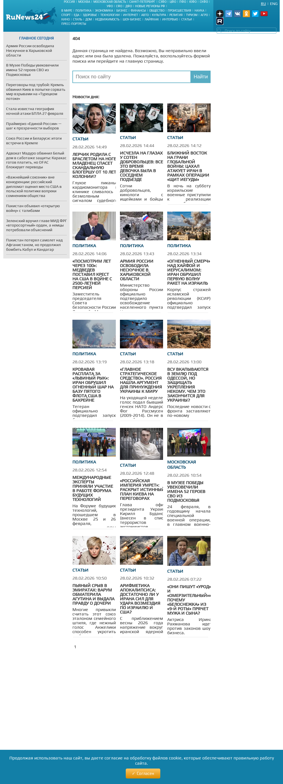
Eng (273, 3)
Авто (145, 15)
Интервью (170, 19)
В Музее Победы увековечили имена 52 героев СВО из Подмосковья (186, 491)
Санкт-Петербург (142, 1)
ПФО (182, 1)
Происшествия (179, 10)
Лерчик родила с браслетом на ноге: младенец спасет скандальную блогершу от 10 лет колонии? (94, 165)
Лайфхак (152, 19)
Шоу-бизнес (132, 19)
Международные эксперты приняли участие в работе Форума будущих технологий (92, 488)
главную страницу (144, 61)
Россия (69, 1)
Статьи (186, 19)
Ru (263, 3)
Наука (199, 10)
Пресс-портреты (73, 23)
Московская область (109, 1)
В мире (66, 10)
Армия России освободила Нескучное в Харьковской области (136, 269)
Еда (76, 15)
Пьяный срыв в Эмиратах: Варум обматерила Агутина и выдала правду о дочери (93, 594)
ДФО (128, 6)
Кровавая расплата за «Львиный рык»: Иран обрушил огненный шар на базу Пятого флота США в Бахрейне (93, 385)
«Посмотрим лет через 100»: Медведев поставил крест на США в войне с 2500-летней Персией (92, 274)
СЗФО (162, 1)
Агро (204, 15)
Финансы (138, 10)
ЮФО (192, 1)
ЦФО (173, 1)
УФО (110, 6)
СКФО (204, 1)
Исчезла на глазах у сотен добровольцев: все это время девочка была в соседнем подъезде (141, 166)
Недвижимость (107, 19)
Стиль (77, 19)
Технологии (110, 15)
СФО (119, 6)
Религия (176, 15)
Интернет (130, 15)
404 (76, 38)
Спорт (65, 15)
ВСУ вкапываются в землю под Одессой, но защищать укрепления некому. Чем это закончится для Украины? (187, 385)
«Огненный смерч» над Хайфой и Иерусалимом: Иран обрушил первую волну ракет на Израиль (188, 272)
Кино (65, 19)
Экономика (104, 10)
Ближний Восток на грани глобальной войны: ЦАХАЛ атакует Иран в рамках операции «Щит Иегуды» (188, 166)
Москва (84, 1)
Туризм (191, 15)
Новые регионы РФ (150, 6)
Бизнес (121, 10)
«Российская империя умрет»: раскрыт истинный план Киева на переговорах (142, 489)
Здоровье (90, 15)
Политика (83, 10)
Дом (88, 19)
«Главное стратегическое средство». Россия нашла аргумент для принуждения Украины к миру (141, 380)
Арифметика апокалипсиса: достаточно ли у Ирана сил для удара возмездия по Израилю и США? (140, 599)
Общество (156, 10)
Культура (159, 15)
